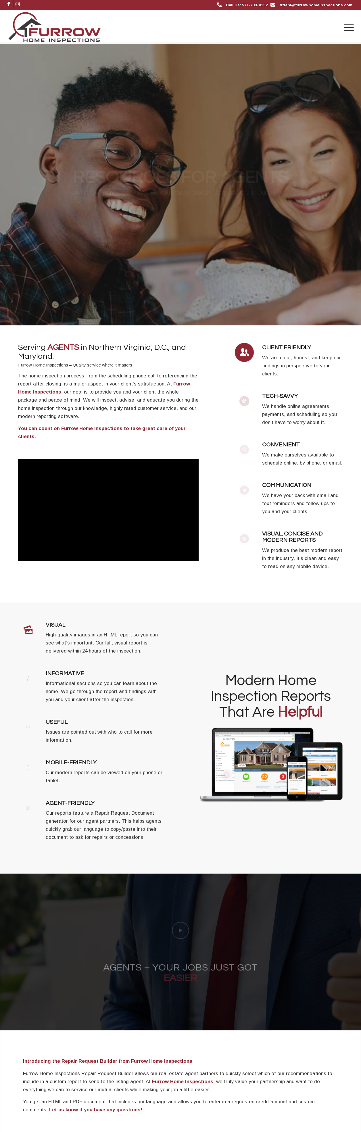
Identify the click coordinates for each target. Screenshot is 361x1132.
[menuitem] (347, 27)
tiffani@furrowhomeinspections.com (315, 5)
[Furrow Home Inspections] (54, 27)
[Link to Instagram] (17, 4)
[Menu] (347, 27)
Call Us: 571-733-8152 (247, 5)
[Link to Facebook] (9, 4)
